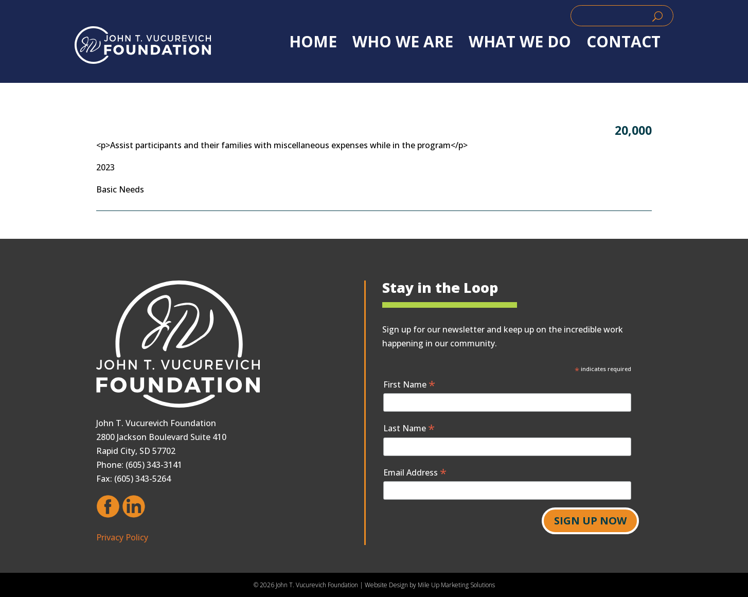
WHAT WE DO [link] (520, 41)
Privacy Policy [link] (122, 537)
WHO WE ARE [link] (402, 41)
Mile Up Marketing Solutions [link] (456, 585)
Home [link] (313, 41)
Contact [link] (623, 41)
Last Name (409, 427)
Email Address (415, 472)
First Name (409, 384)
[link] (143, 45)
